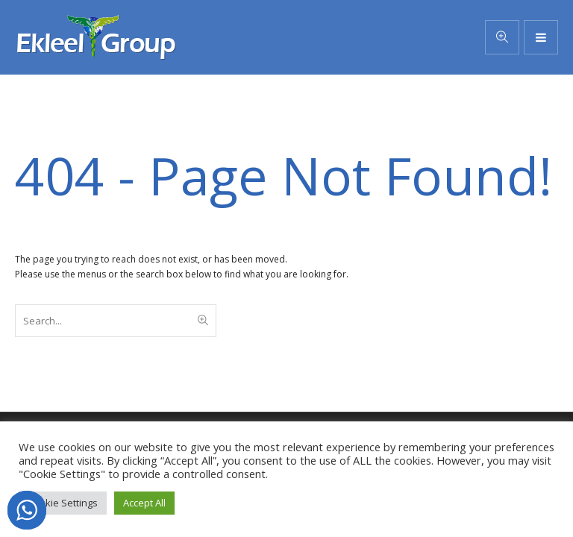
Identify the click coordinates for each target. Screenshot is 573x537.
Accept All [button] (144, 502)
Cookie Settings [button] (63, 502)
